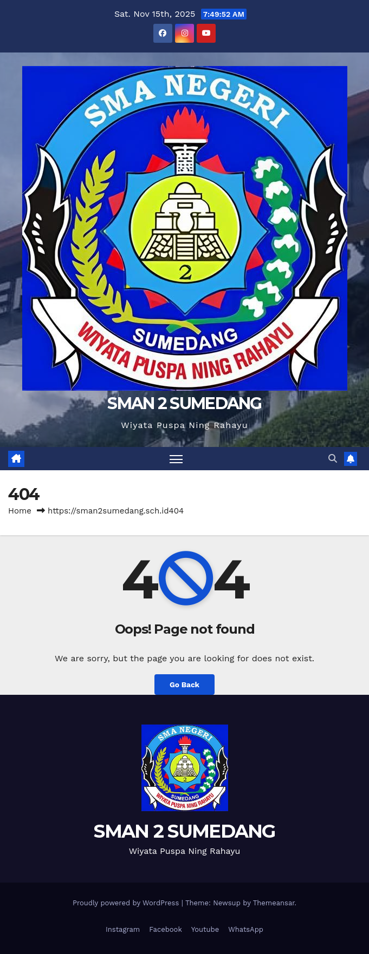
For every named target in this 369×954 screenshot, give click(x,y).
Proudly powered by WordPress (127, 903)
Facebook (165, 929)
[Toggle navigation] (176, 458)
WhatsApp (245, 929)
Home (19, 511)
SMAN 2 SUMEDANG (184, 403)
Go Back (184, 684)
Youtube (205, 929)
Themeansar (274, 903)
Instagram (123, 929)
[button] (332, 458)
